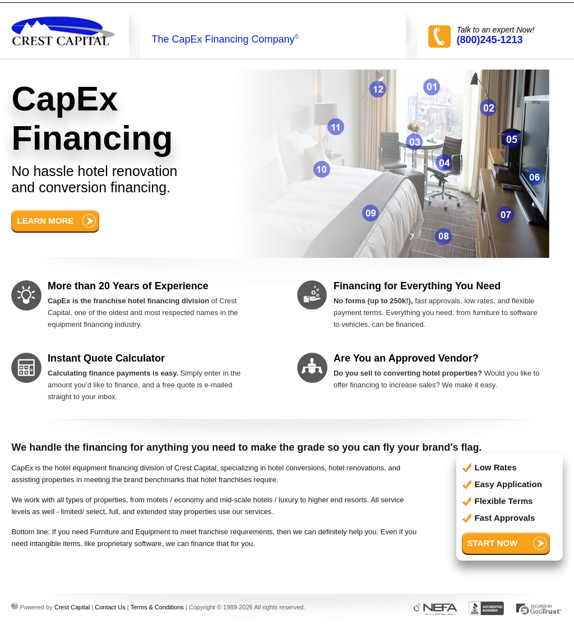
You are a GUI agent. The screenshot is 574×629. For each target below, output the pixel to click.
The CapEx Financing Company (225, 39)
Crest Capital (72, 607)
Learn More (45, 220)
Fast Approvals (505, 517)
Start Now (492, 543)
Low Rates (496, 467)
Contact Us (110, 607)
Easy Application (508, 484)
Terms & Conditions (156, 607)
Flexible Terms (504, 501)
